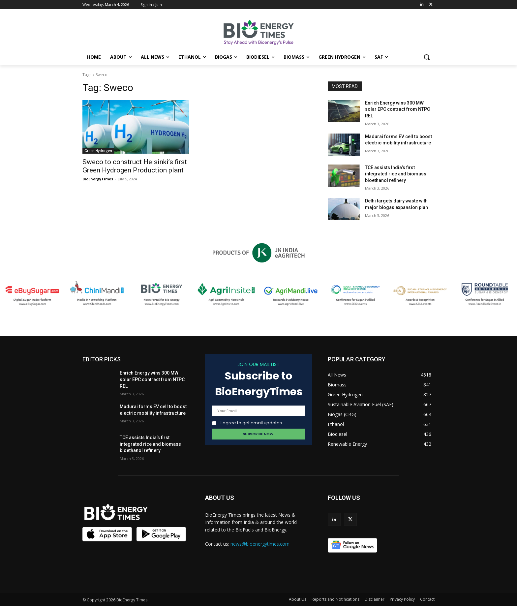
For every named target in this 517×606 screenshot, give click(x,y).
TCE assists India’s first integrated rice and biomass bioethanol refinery (395, 174)
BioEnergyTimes (97, 178)
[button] (427, 57)
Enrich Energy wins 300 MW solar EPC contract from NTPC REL (397, 109)
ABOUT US (219, 497)
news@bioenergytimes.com (259, 544)
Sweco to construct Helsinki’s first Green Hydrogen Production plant (134, 166)
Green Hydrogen (98, 150)
